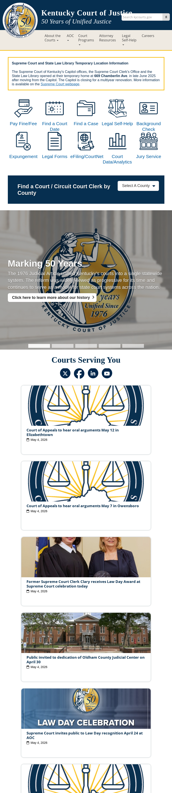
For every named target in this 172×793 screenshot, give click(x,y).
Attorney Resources (107, 37)
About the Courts (53, 37)
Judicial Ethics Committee (76, 729)
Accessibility (131, 752)
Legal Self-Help (129, 39)
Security (91, 752)
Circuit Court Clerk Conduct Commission (85, 734)
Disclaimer (109, 752)
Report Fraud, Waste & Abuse (87, 741)
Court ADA (38, 752)
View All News (27, 710)
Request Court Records (130, 741)
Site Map (58, 752)
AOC (70, 37)
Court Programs (86, 39)
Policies (74, 752)
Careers (148, 35)
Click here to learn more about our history (51, 315)
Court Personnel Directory (41, 741)
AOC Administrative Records (85, 746)
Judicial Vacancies (40, 729)
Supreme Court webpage (60, 84)
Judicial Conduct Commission (122, 729)
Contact (86, 777)
